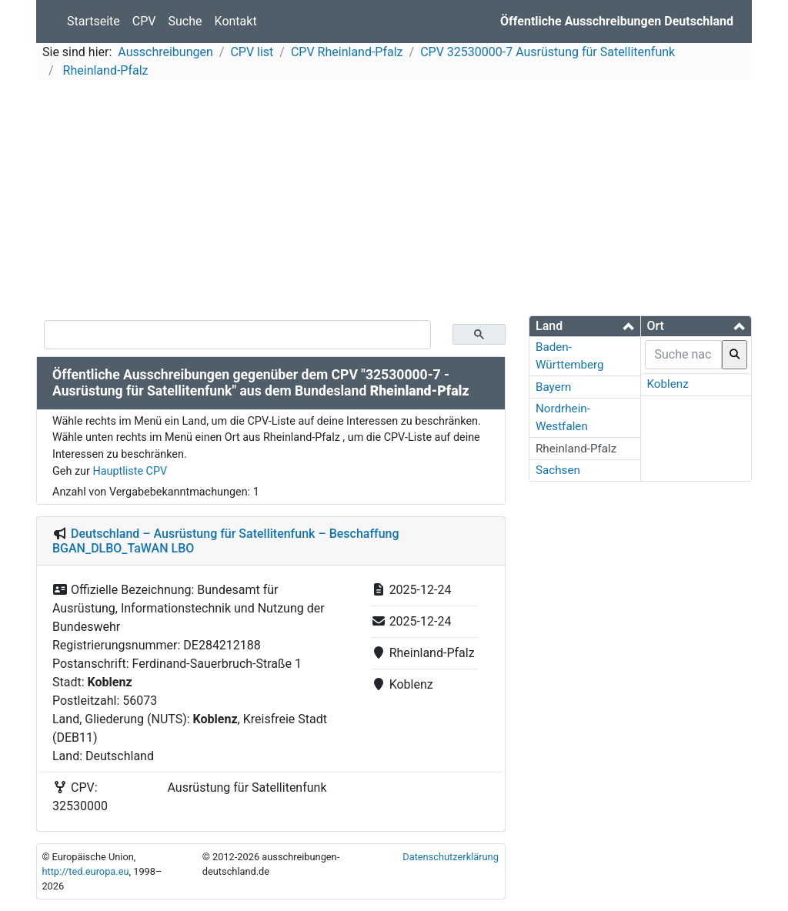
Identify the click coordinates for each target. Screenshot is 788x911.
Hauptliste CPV (129, 471)
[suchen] (237, 334)
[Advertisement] (394, 200)
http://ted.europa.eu (85, 871)
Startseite (93, 21)
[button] (585, 326)
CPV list (251, 52)
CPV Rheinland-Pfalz (347, 52)
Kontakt (236, 21)
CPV (144, 21)
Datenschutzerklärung (450, 857)
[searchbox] (684, 354)
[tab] (584, 326)
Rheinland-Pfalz (104, 70)
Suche (185, 21)
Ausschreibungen (165, 52)
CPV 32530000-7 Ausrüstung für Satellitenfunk (547, 52)
